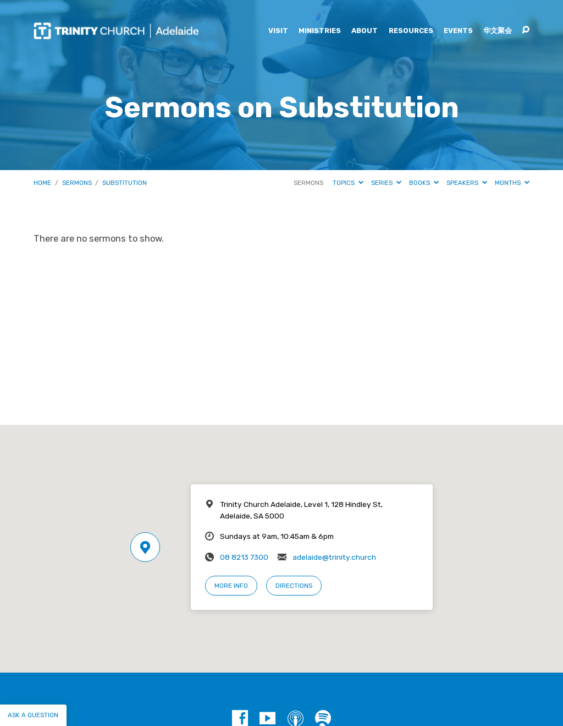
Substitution (124, 183)
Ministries (320, 31)
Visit (278, 31)
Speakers (466, 183)
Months (512, 183)
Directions (293, 585)
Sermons (77, 183)
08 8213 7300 (244, 557)
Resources (411, 31)
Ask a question (33, 715)
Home (42, 183)
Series (386, 183)
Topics (348, 183)
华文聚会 (497, 31)
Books (424, 183)
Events (458, 31)
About (364, 31)
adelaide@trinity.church (334, 557)
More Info (231, 585)
